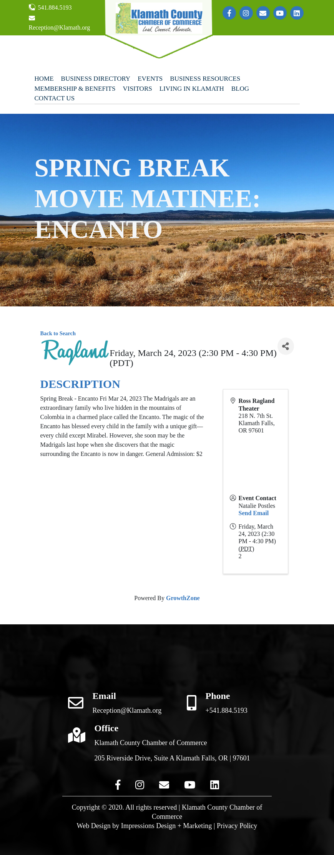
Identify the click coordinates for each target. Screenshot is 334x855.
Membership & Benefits (75, 88)
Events (150, 78)
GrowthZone (183, 598)
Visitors (137, 88)
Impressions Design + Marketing (166, 826)
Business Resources (205, 78)
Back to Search (58, 333)
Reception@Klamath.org (59, 23)
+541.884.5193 (227, 710)
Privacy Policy (237, 826)
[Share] (286, 346)
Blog (240, 88)
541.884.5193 (50, 7)
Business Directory (96, 78)
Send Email (254, 513)
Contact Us (55, 98)
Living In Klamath (192, 88)
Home (44, 78)
